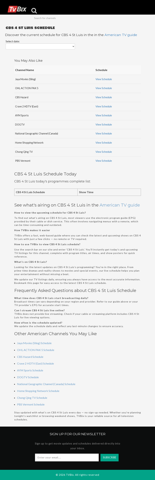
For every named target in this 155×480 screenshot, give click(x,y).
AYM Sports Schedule (30, 370)
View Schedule (104, 79)
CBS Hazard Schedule (30, 356)
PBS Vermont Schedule (31, 404)
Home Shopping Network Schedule (38, 390)
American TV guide (121, 35)
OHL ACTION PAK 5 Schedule (35, 350)
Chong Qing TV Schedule (32, 397)
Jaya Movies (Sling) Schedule (34, 343)
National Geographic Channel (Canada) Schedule (46, 384)
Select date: (13, 41)
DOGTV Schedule (28, 377)
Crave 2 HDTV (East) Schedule (35, 363)
